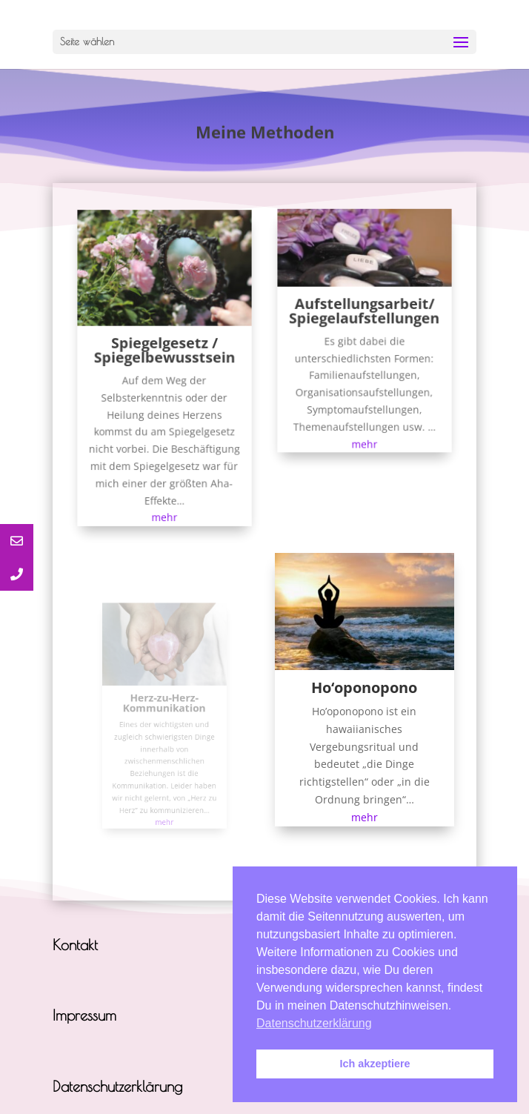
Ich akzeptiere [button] (374, 1064)
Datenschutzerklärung (117, 1086)
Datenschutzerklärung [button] (314, 1023)
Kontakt (75, 944)
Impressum (84, 1015)
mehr (165, 507)
